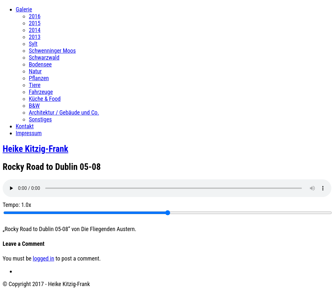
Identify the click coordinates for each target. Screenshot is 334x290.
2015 (35, 23)
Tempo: (17, 204)
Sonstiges (40, 119)
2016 (35, 16)
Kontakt (25, 126)
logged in (43, 258)
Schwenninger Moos (52, 50)
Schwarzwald (44, 57)
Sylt (33, 43)
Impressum (29, 133)
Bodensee (40, 64)
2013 (35, 36)
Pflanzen (39, 78)
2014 (35, 30)
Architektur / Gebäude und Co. (64, 112)
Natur (35, 71)
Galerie (24, 9)
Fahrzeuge (41, 91)
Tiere (35, 85)
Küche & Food (45, 98)
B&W (34, 105)
